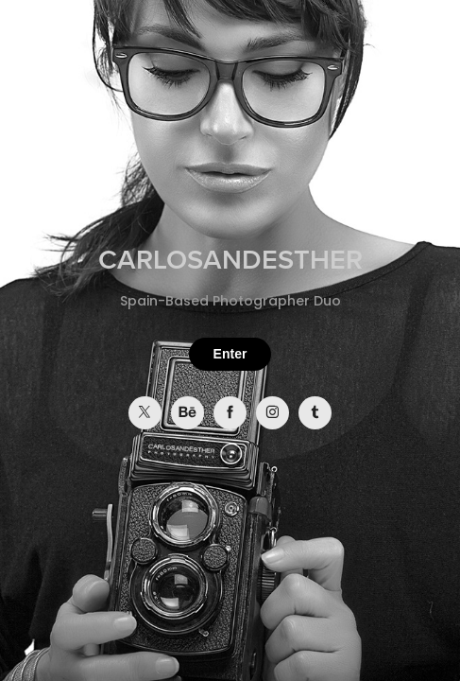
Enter (230, 353)
